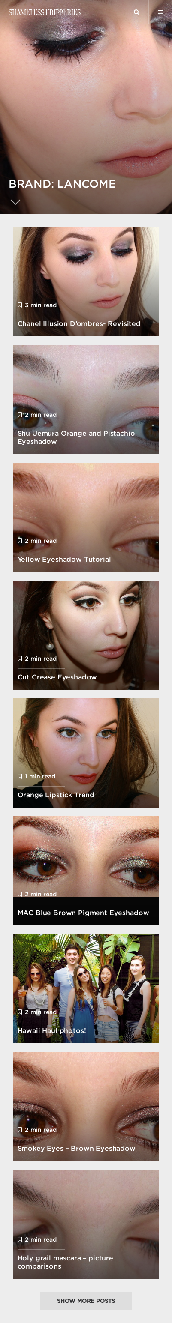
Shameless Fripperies (44, 12)
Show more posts (86, 1301)
